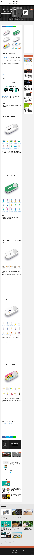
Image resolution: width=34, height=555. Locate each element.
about (19, 3)
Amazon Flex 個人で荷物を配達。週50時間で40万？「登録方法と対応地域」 (17, 518)
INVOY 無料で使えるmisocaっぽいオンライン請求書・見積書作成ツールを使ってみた (28, 111)
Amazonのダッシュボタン (6, 57)
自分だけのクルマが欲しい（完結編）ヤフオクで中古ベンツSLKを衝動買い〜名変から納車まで (28, 77)
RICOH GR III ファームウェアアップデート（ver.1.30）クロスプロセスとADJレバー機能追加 (28, 100)
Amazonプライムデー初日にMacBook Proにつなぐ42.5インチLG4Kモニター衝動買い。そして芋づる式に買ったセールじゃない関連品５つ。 (6, 542)
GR (31, 92)
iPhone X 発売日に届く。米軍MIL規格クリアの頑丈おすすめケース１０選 (16, 489)
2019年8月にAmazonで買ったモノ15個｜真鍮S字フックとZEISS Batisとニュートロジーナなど (6, 518)
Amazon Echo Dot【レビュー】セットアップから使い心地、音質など (28, 529)
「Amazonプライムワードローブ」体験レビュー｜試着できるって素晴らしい (28, 518)
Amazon (32, 9)
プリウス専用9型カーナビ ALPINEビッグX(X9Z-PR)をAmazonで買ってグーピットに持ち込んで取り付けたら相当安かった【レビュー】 (28, 88)
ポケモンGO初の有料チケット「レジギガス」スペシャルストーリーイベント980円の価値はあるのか (28, 65)
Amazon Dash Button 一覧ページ (7, 423)
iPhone (9, 488)
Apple (5, 3)
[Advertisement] (28, 39)
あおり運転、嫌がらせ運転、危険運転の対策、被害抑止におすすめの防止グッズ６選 (16, 495)
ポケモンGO (31, 58)
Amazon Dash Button (5, 96)
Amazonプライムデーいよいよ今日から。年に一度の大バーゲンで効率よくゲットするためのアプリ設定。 (17, 541)
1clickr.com (19, 552)
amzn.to (3, 74)
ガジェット (10, 3)
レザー (14, 3)
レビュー (2, 3)
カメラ (7, 3)
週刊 (16, 3)
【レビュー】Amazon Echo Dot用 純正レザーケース (17, 529)
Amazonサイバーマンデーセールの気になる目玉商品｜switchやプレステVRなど (16, 483)
